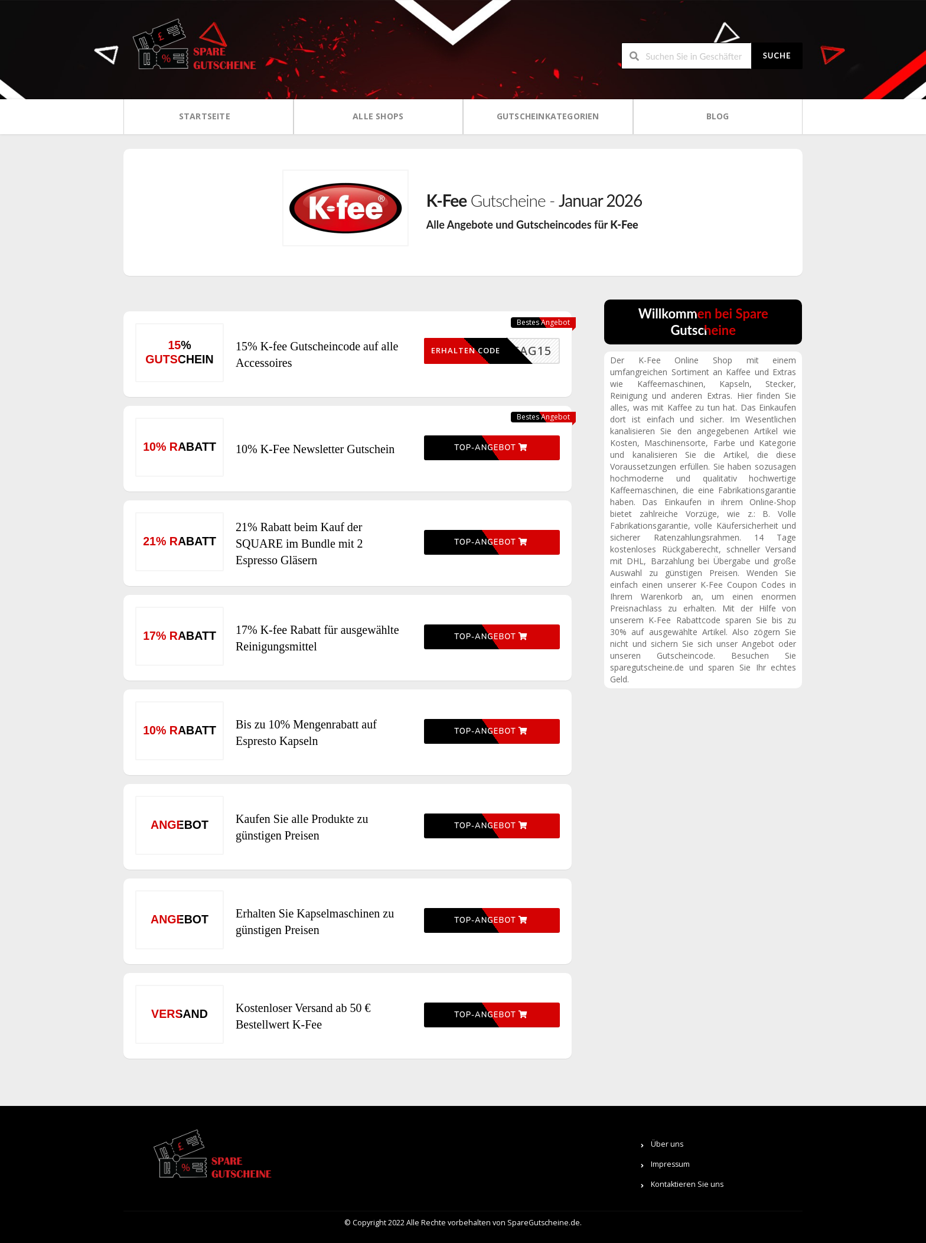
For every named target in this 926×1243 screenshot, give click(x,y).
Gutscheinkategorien (548, 116)
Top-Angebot (490, 447)
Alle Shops (378, 116)
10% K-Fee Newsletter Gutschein (315, 448)
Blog (717, 116)
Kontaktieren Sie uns (687, 1184)
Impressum (670, 1164)
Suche (777, 55)
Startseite (204, 116)
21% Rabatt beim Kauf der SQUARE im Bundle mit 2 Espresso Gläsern (299, 543)
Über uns (667, 1144)
